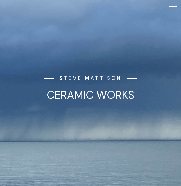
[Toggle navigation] (173, 8)
